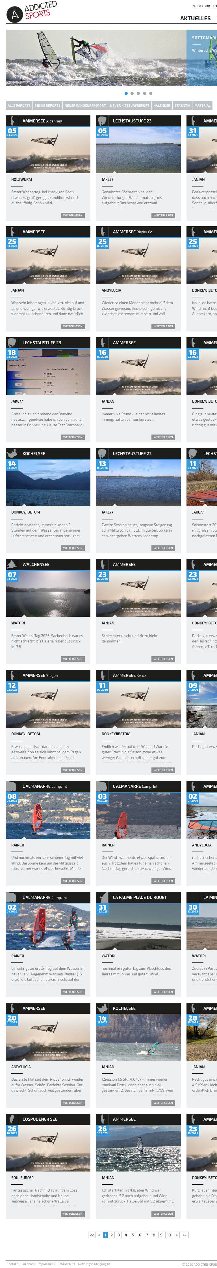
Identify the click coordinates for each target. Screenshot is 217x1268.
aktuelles (195, 18)
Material (202, 105)
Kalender (162, 105)
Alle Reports (19, 105)
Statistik (182, 105)
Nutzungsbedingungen (94, 1264)
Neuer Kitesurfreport (129, 105)
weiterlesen (73, 215)
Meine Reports (47, 105)
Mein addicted (205, 6)
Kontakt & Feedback (21, 1264)
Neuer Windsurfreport (85, 105)
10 (169, 1235)
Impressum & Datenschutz (56, 1264)
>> (185, 1235)
